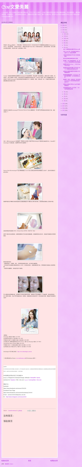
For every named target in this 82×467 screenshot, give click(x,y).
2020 (63, 29)
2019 (63, 32)
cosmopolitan (32, 380)
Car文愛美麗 (15, 7)
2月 (64, 98)
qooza (38, 377)
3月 (64, 96)
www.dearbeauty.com (21, 358)
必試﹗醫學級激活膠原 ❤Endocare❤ (71, 49)
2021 (63, 27)
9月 (64, 40)
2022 (63, 25)
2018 (63, 103)
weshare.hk (6, 380)
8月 (64, 42)
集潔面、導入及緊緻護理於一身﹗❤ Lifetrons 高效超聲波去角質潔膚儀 (71, 61)
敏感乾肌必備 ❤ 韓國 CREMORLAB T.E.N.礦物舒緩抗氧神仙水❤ (71, 68)
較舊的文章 (54, 460)
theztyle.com (5, 377)
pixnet (26, 380)
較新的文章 (5, 460)
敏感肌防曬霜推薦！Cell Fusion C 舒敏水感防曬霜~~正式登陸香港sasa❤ (71, 76)
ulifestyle (27, 377)
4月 (64, 94)
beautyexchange (19, 377)
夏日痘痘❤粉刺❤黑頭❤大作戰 (70, 58)
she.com (21, 380)
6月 (64, 47)
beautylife (33, 377)
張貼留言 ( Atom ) (9, 464)
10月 (65, 38)
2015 (63, 110)
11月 (65, 36)
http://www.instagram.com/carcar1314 (16, 396)
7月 (64, 45)
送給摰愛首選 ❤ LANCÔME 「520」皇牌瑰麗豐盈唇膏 (71, 88)
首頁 (29, 460)
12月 (65, 34)
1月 (64, 100)
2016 (63, 108)
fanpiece (13, 380)
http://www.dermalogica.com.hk (24, 351)
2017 (63, 106)
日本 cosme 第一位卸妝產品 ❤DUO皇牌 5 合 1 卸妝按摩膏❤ (71, 52)
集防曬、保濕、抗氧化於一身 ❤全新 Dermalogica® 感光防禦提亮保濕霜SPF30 (71, 81)
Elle (17, 380)
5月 (64, 91)
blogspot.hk (11, 377)
